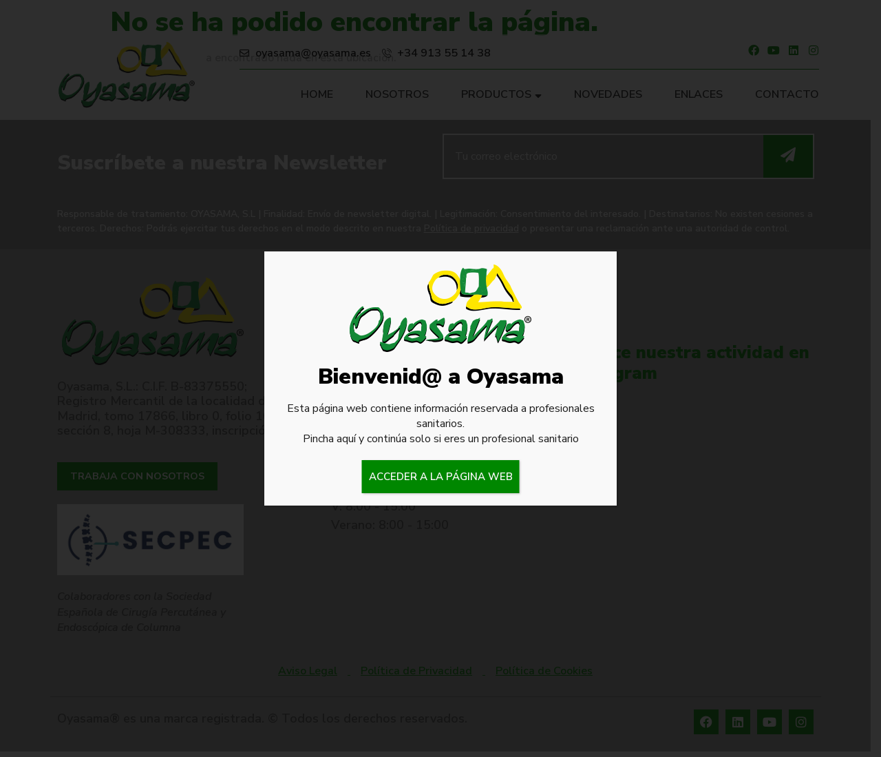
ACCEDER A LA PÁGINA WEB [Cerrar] (441, 477)
